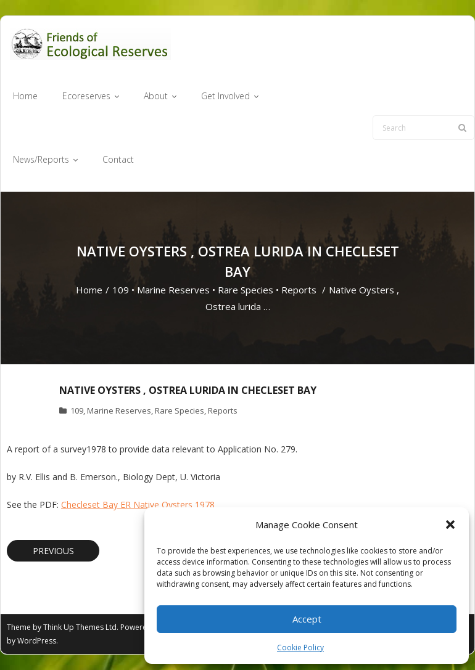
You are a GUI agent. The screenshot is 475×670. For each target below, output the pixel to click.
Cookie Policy (300, 647)
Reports (298, 290)
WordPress (36, 640)
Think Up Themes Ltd (80, 627)
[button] (450, 524)
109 (120, 290)
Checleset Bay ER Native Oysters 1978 (138, 504)
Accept (306, 619)
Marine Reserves (173, 290)
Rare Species (245, 290)
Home (89, 290)
